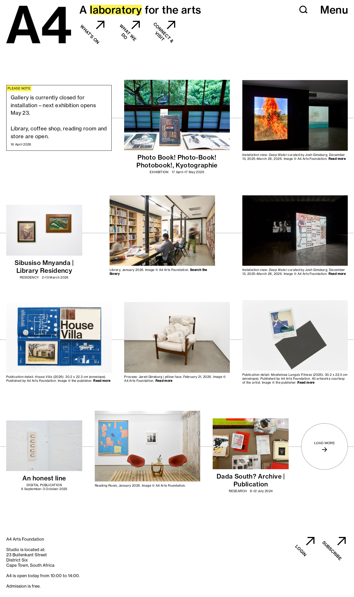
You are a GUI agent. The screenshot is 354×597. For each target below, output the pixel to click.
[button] (303, 9)
